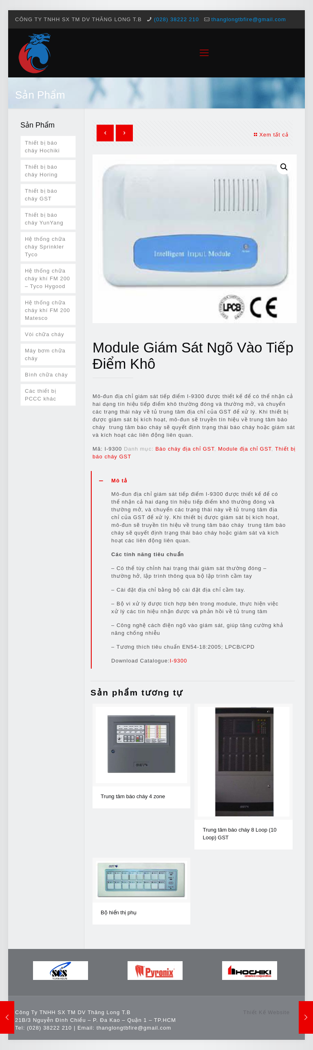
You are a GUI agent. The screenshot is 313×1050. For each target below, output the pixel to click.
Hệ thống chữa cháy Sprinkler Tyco (45, 247)
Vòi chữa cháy (44, 334)
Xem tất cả (270, 135)
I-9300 (178, 661)
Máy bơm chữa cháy (45, 354)
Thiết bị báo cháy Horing (41, 171)
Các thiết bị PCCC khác (40, 395)
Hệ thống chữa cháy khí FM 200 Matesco (47, 310)
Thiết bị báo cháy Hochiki (42, 147)
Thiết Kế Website (266, 1012)
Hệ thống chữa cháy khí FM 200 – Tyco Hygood (47, 278)
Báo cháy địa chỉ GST (184, 449)
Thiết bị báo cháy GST (41, 195)
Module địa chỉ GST (244, 449)
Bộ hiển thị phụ (119, 912)
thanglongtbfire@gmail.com (248, 19)
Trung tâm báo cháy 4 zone (133, 796)
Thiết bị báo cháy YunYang (44, 219)
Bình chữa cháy (46, 375)
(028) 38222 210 (176, 19)
